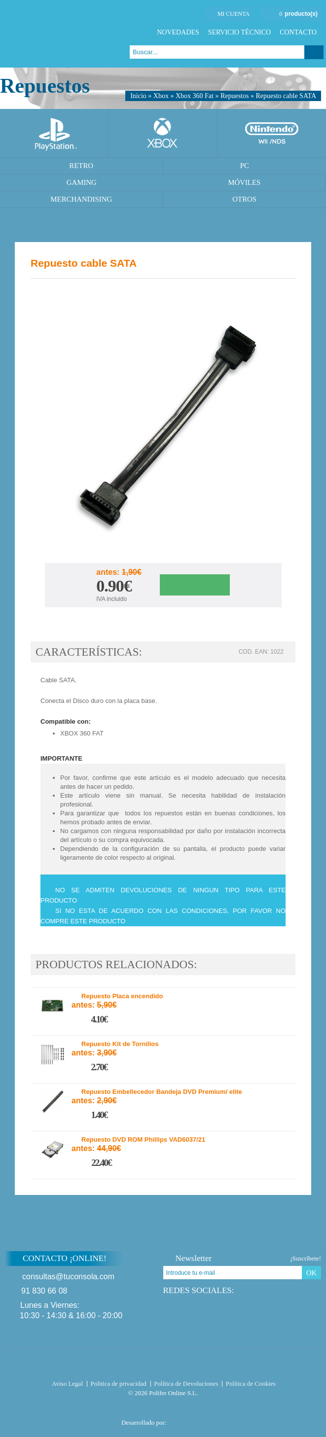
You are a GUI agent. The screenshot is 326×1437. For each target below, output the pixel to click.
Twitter (276, 290)
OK (311, 1273)
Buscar (314, 52)
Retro (81, 166)
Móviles (244, 182)
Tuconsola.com (163, 1365)
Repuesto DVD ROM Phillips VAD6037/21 (143, 1139)
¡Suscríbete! (305, 1258)
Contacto (298, 32)
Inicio (138, 96)
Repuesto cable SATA (285, 96)
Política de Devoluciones (186, 1383)
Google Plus (289, 290)
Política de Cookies (251, 1383)
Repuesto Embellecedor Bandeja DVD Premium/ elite (161, 1091)
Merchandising (81, 199)
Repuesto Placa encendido (122, 996)
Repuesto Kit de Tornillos (120, 1044)
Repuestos (234, 96)
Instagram (278, 1290)
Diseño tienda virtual (188, 1420)
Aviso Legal (67, 1383)
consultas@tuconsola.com (68, 1276)
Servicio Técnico (239, 32)
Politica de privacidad (118, 1383)
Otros (244, 199)
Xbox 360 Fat (195, 96)
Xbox (161, 96)
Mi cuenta (233, 13)
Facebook (262, 290)
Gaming (82, 182)
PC (244, 166)
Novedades (178, 32)
